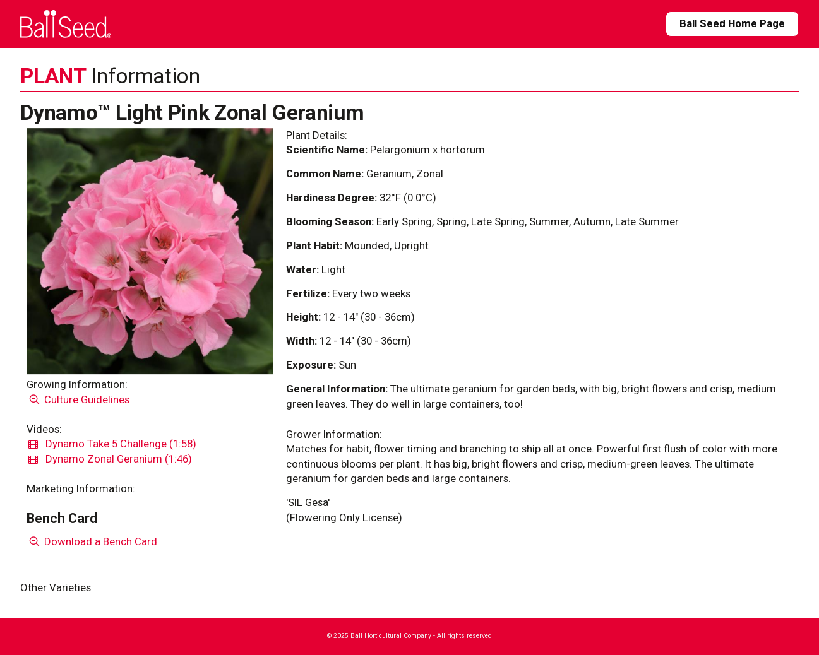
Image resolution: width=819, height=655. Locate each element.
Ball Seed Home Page (732, 23)
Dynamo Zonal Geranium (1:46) (110, 458)
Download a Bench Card (92, 541)
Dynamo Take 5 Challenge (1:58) (112, 443)
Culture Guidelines (78, 399)
